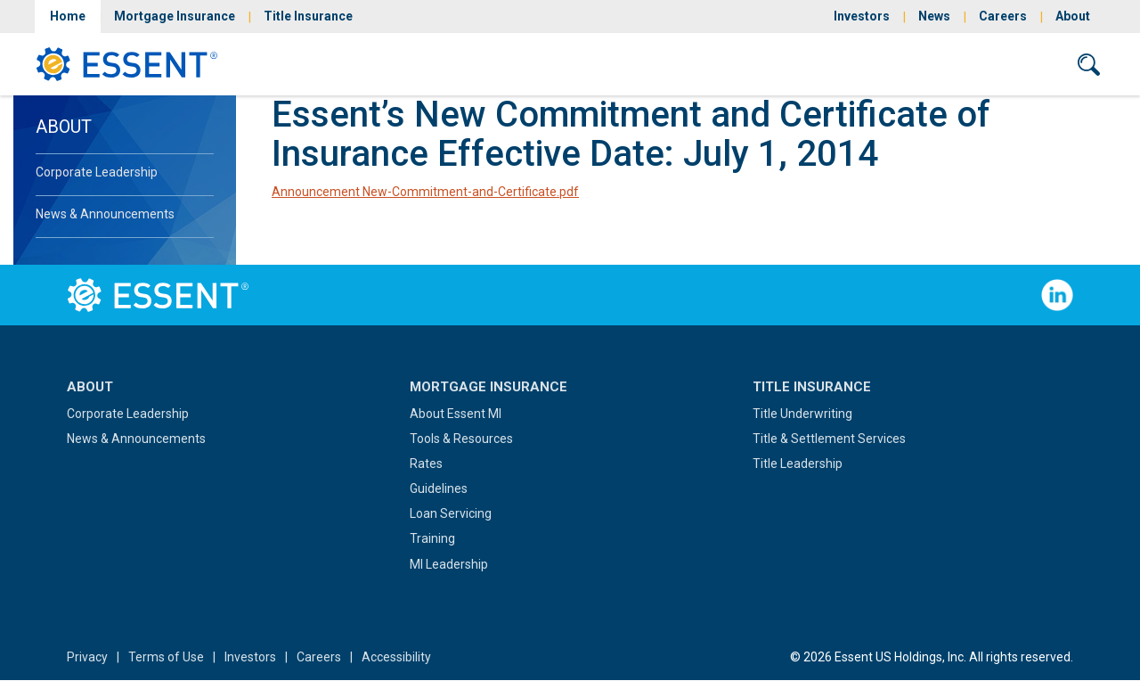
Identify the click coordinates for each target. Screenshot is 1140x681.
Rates (426, 463)
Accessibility (396, 657)
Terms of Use (166, 657)
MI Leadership (449, 564)
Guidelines (439, 488)
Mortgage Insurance (174, 16)
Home (68, 16)
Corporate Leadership (97, 172)
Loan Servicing (451, 513)
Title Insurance (308, 16)
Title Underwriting (802, 413)
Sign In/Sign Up (880, 63)
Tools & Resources (461, 438)
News (934, 16)
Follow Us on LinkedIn (1057, 295)
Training (432, 538)
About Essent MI (455, 413)
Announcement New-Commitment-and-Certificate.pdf (425, 192)
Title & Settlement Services (829, 438)
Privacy (87, 657)
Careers (1003, 16)
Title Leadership (798, 463)
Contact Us (1003, 63)
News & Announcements (105, 214)
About (1072, 16)
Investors (862, 16)
